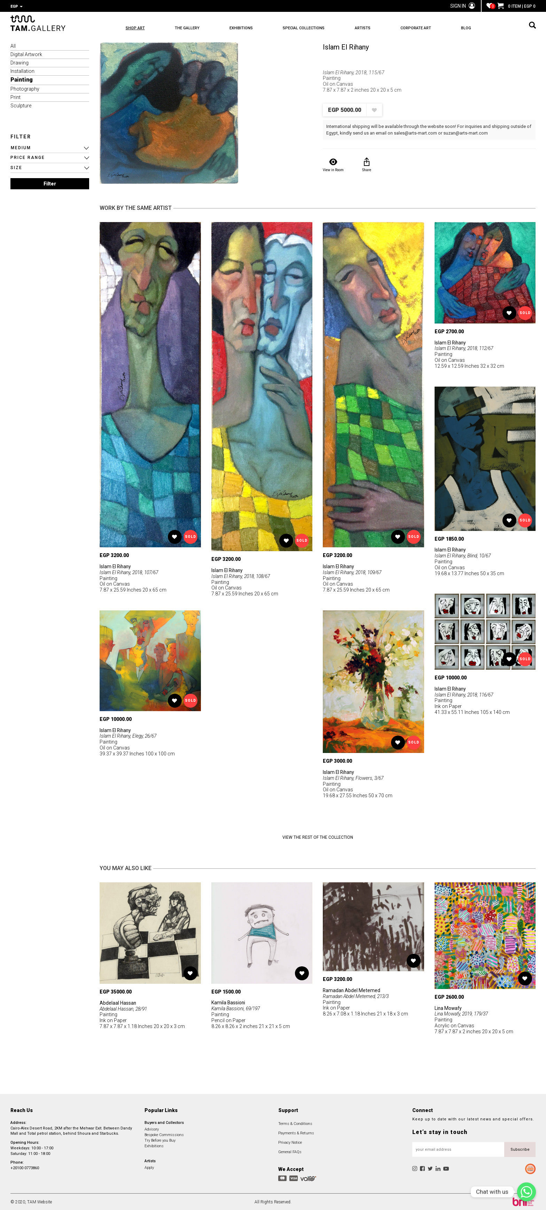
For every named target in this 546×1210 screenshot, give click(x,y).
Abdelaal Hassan (118, 1002)
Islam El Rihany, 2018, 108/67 (242, 575)
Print (15, 96)
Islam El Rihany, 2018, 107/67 (130, 571)
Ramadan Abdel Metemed (352, 989)
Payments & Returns (296, 1132)
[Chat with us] (526, 1191)
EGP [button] (16, 6)
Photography (24, 88)
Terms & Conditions (295, 1123)
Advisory (152, 1129)
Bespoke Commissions (164, 1134)
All (13, 45)
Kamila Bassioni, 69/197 (236, 1008)
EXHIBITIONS (245, 28)
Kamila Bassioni (228, 1002)
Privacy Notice (290, 1142)
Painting (21, 79)
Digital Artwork (26, 53)
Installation (22, 70)
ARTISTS (370, 28)
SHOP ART (135, 28)
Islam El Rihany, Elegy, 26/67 (129, 735)
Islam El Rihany (346, 46)
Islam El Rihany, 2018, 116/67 (465, 694)
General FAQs (290, 1151)
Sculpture (20, 105)
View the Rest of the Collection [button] (317, 836)
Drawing (19, 62)
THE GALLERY (189, 28)
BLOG (478, 28)
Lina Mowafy (449, 1007)
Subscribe (520, 1149)
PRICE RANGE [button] (27, 156)
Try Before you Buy (160, 1140)
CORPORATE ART (425, 28)
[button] (49, 147)
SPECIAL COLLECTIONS (309, 28)
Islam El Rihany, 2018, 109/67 (353, 571)
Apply (149, 1167)
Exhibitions (154, 1145)
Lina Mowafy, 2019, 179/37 (463, 1013)
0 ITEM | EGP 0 (516, 6)
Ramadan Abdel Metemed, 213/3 (357, 995)
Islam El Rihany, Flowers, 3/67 (353, 777)
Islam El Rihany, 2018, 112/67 (465, 347)
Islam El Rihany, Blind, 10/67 (463, 555)
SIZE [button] (16, 167)
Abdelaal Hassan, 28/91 (124, 1008)
